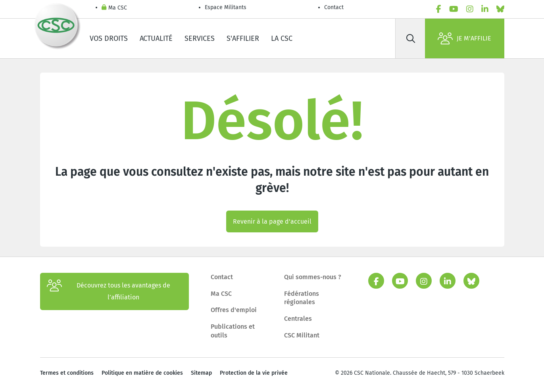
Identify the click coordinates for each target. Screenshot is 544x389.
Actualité (156, 38)
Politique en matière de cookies (142, 373)
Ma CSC (114, 8)
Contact (334, 7)
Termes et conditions (67, 373)
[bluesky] (500, 9)
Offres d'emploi (234, 310)
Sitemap (201, 373)
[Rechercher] (411, 38)
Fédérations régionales (301, 298)
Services (200, 38)
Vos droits (109, 38)
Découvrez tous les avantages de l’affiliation (108, 291)
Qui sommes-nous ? (312, 277)
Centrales (298, 318)
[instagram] (469, 9)
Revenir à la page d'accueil (272, 221)
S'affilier (243, 38)
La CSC (281, 38)
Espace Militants (225, 7)
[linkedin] (484, 9)
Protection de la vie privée (254, 373)
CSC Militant (301, 335)
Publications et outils (233, 331)
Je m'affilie (464, 38)
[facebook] (438, 9)
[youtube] (453, 9)
